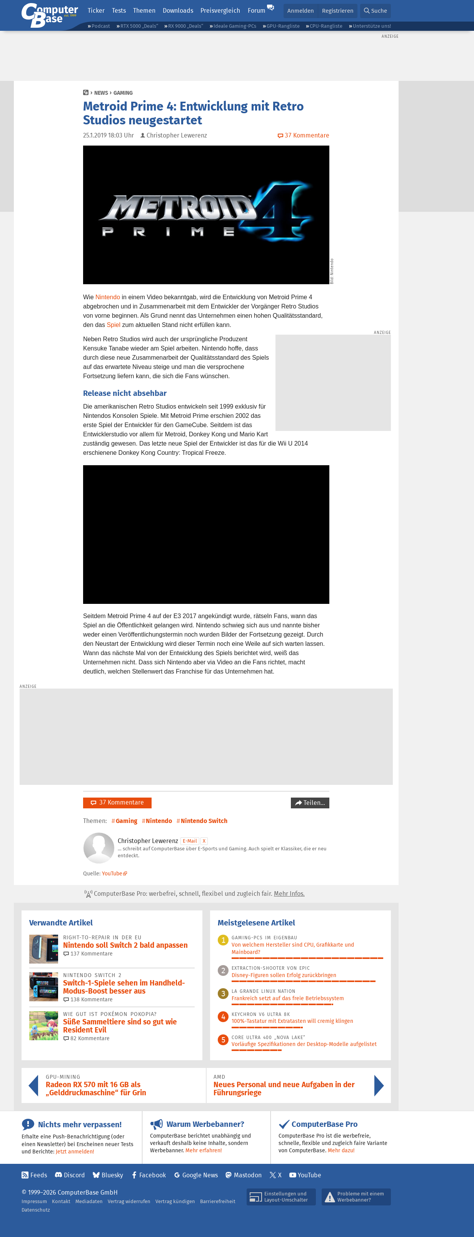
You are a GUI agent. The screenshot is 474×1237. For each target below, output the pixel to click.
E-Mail (190, 841)
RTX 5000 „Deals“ (139, 26)
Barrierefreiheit (217, 1201)
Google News (200, 1175)
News (101, 92)
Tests (119, 10)
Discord (74, 1175)
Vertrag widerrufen (129, 1201)
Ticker (96, 10)
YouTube (112, 873)
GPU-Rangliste (283, 26)
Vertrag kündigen (175, 1201)
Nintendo (107, 297)
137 (88, 953)
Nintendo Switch (204, 820)
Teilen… (313, 802)
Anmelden (300, 11)
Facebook (152, 1175)
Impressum (34, 1201)
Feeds (38, 1175)
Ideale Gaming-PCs (235, 26)
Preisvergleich (220, 10)
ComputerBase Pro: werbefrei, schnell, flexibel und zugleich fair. (195, 894)
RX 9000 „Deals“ (185, 26)
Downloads (178, 10)
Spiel (113, 325)
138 (88, 999)
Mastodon (248, 1175)
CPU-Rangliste (326, 26)
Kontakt (61, 1201)
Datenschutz (36, 1210)
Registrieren (338, 11)
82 (86, 1038)
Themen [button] (144, 10)
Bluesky (112, 1175)
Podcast (101, 26)
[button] (375, 11)
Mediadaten (89, 1201)
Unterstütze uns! (372, 26)
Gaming (123, 92)
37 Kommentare (117, 802)
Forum (256, 10)
